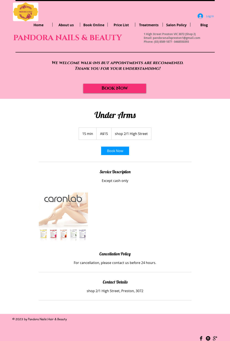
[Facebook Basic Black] (201, 338)
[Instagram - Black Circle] (208, 338)
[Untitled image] (63, 217)
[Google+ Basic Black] (215, 338)
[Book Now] (114, 88)
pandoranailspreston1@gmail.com (176, 38)
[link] (115, 151)
